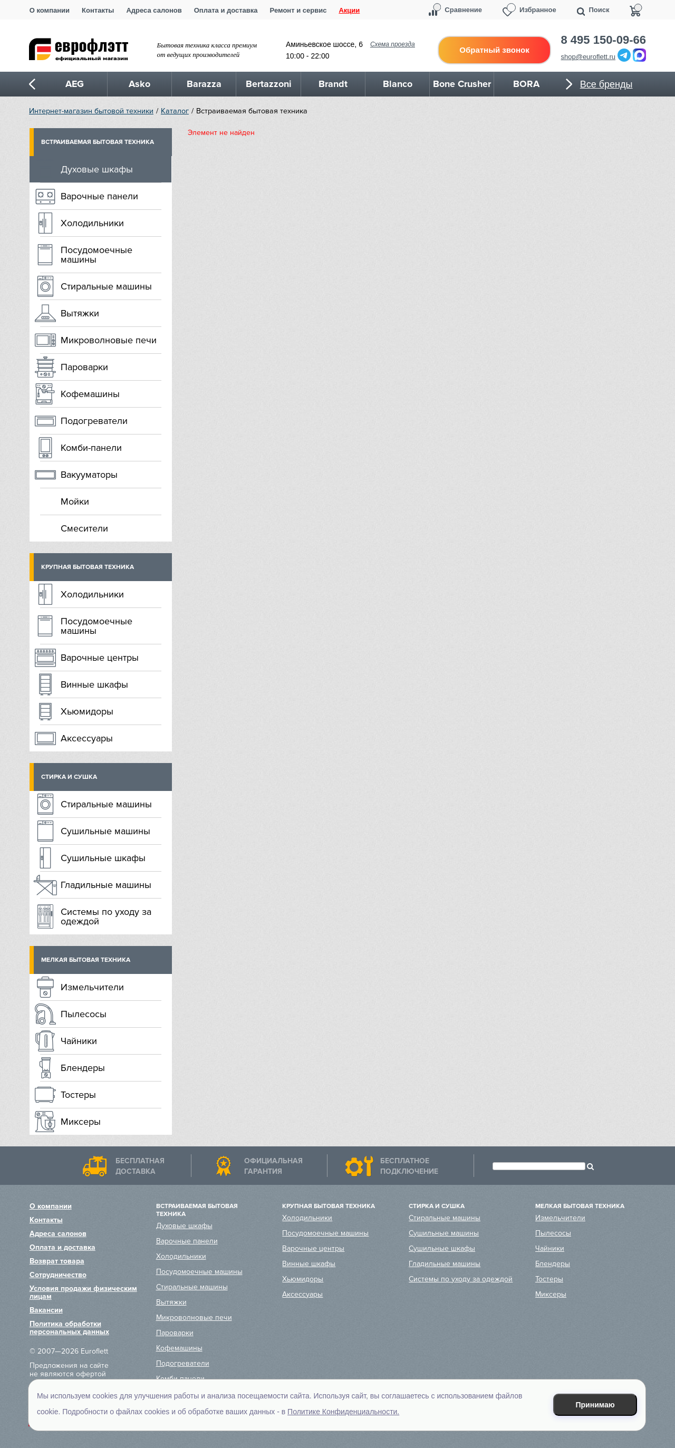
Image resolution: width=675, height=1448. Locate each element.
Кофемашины (90, 394)
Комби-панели (91, 447)
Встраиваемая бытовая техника (97, 142)
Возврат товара (57, 1261)
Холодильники (92, 223)
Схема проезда (392, 44)
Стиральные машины (106, 286)
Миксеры (81, 1121)
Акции (349, 10)
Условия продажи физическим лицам (83, 1292)
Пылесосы (84, 1014)
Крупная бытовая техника (87, 567)
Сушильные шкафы (103, 858)
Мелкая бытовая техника (85, 960)
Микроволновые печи (109, 340)
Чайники (79, 1041)
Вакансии (46, 1310)
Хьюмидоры (87, 711)
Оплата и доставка (226, 10)
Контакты (98, 10)
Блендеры (83, 1068)
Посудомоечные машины (96, 254)
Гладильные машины (106, 885)
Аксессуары (87, 738)
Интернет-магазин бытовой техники (91, 111)
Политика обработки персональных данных (69, 1327)
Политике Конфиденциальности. (343, 1411)
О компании (50, 10)
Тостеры (78, 1095)
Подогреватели (94, 421)
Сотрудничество (58, 1274)
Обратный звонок (494, 49)
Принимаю (595, 1405)
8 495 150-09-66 (603, 40)
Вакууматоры (89, 474)
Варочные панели (99, 196)
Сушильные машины (105, 831)
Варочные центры (100, 657)
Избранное (537, 10)
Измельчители (92, 987)
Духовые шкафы (97, 169)
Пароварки (84, 367)
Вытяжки (80, 313)
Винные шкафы (94, 684)
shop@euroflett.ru (588, 57)
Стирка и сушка (69, 777)
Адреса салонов (153, 10)
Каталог (175, 111)
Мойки (75, 501)
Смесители (84, 528)
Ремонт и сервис (298, 10)
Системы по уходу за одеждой (106, 916)
